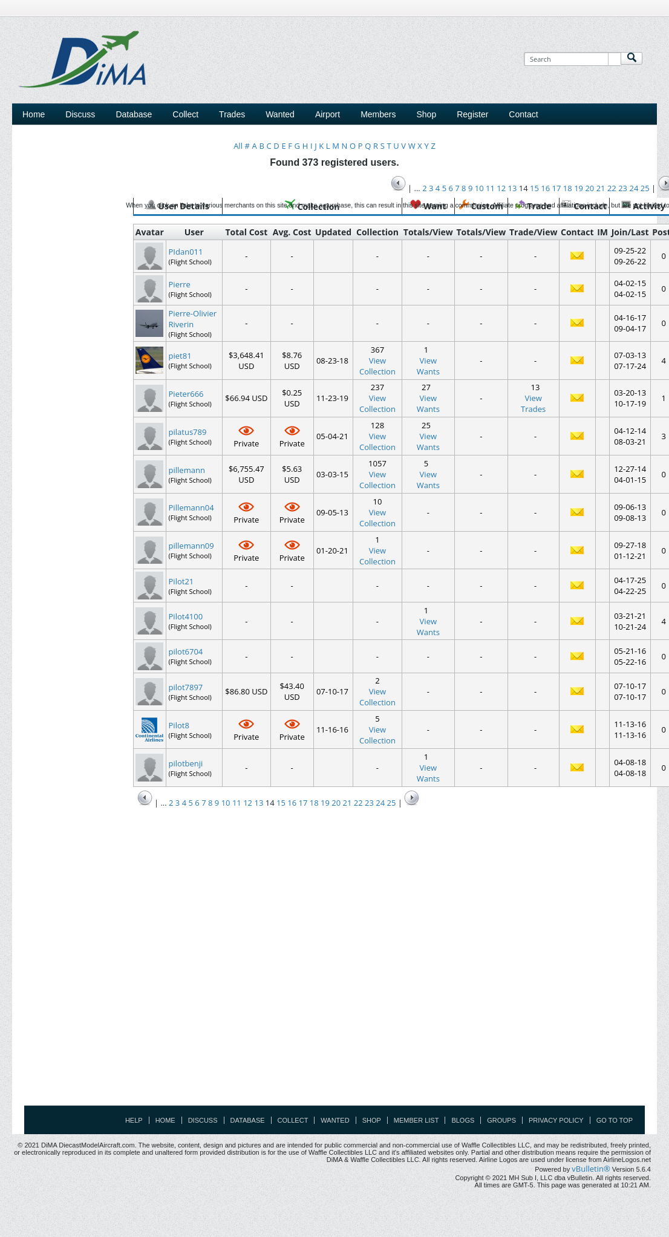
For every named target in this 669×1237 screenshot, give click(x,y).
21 (347, 802)
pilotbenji (186, 763)
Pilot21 (181, 581)
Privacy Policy (556, 1120)
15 (281, 802)
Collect (293, 1120)
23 (369, 802)
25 (391, 802)
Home (33, 114)
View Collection (377, 366)
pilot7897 (186, 687)
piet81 (180, 355)
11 (236, 802)
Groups (501, 1120)
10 (225, 802)
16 (291, 802)
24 (380, 802)
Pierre (180, 284)
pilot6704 (186, 651)
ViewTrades (533, 403)
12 (247, 802)
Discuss (80, 114)
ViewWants (428, 366)
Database (247, 1120)
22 (358, 802)
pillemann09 (191, 545)
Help (134, 1120)
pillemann (187, 470)
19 (325, 802)
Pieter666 (186, 393)
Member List (416, 1120)
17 (302, 802)
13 (258, 802)
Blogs (462, 1120)
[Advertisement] (437, 116)
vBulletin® (591, 1168)
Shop (371, 1120)
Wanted (335, 1120)
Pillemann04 (191, 507)
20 (336, 802)
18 (314, 802)
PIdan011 (186, 251)
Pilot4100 (186, 616)
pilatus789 (188, 431)
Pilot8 (179, 725)
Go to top (614, 1120)
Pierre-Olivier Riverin (193, 319)
